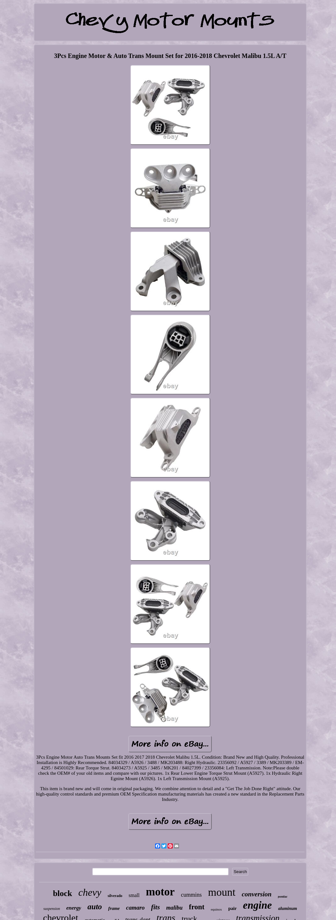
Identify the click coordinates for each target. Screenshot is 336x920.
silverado (114, 896)
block (62, 893)
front (196, 907)
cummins (191, 895)
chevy (89, 892)
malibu (174, 908)
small (134, 895)
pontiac (283, 896)
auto (94, 906)
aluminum (287, 908)
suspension (51, 908)
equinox (216, 909)
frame (114, 908)
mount (221, 892)
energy (73, 908)
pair (232, 908)
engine (257, 905)
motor (160, 892)
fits (155, 907)
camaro (135, 907)
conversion (257, 894)
